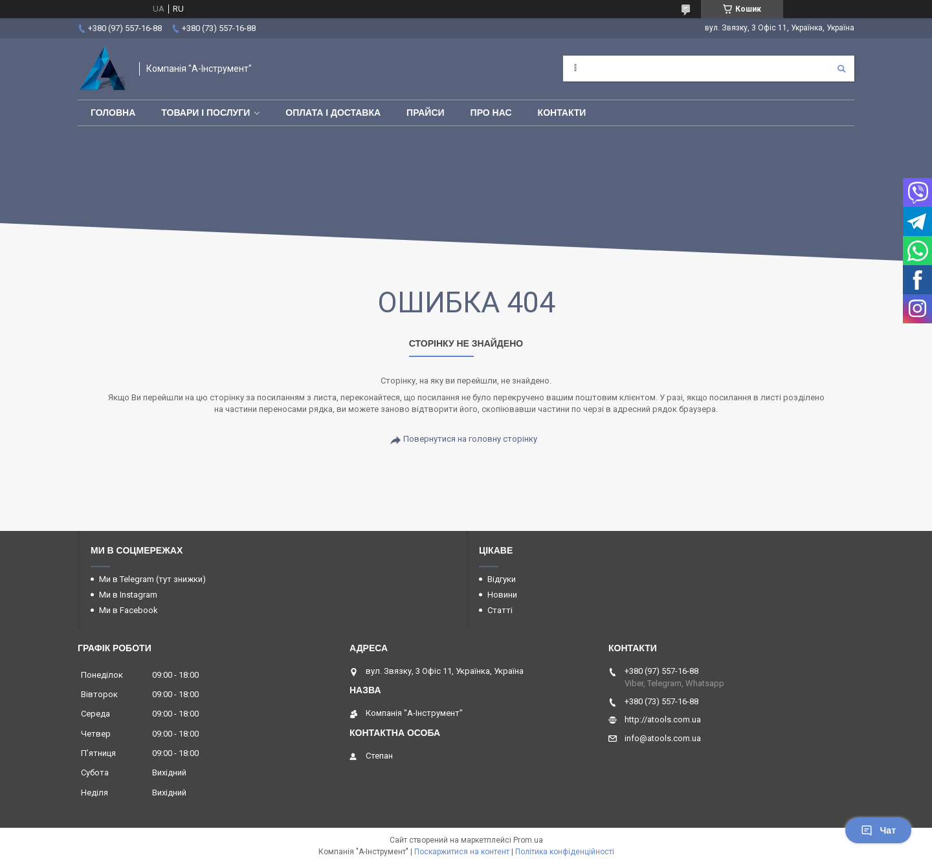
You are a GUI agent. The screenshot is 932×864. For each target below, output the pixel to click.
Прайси (425, 112)
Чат (878, 830)
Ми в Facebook (128, 610)
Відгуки (501, 579)
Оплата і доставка (333, 112)
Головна (113, 112)
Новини (502, 594)
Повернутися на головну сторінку (470, 439)
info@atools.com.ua (663, 738)
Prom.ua (528, 840)
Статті (500, 610)
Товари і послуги (205, 112)
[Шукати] (841, 68)
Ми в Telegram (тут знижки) (152, 579)
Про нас (491, 112)
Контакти (562, 112)
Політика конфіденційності (564, 851)
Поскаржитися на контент (461, 851)
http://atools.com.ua (663, 719)
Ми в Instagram (128, 594)
